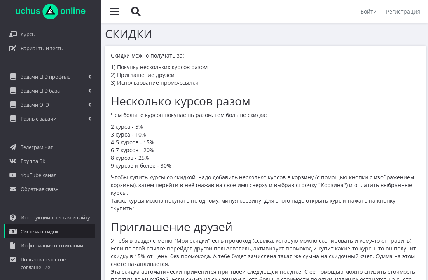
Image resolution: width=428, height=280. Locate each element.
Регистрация (403, 11)
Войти (368, 11)
